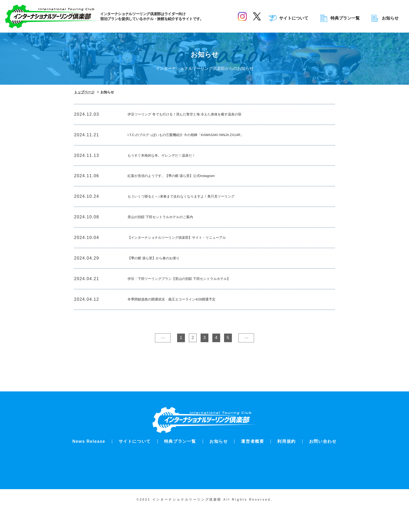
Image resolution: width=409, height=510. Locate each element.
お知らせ (390, 18)
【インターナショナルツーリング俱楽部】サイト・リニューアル (188, 251)
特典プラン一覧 (345, 18)
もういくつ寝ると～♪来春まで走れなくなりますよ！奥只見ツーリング (193, 206)
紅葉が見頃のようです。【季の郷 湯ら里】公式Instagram (181, 183)
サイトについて (293, 18)
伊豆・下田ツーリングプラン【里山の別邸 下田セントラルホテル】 (191, 296)
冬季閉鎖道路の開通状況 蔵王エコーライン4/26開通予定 (182, 318)
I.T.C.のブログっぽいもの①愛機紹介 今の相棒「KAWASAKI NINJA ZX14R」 (199, 138)
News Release (89, 441)
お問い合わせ (323, 441)
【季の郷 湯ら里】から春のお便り (159, 273)
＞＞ (246, 358)
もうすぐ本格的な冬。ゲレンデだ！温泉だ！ (169, 160)
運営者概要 (252, 441)
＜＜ (162, 358)
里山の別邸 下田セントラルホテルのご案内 (168, 228)
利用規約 (286, 441)
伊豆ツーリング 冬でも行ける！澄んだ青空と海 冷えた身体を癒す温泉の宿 (198, 115)
